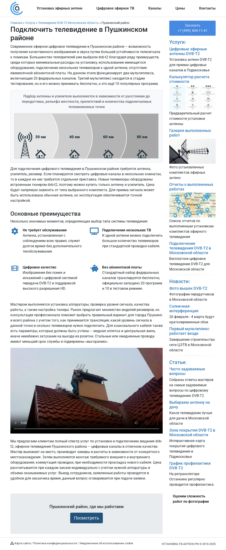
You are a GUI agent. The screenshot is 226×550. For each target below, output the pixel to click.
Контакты (207, 8)
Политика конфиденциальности (55, 543)
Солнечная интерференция (183, 308)
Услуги (177, 42)
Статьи (177, 362)
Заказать (192, 28)
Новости (179, 281)
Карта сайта (23, 543)
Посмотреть (86, 518)
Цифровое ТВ (115, 8)
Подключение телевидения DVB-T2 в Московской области (190, 248)
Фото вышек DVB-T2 (188, 288)
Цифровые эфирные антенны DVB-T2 (188, 51)
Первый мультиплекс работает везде (189, 331)
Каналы (154, 8)
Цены (180, 8)
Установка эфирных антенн (59, 8)
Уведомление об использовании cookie (106, 543)
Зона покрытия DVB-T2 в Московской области (192, 432)
